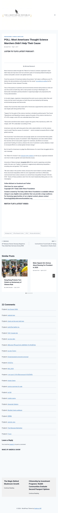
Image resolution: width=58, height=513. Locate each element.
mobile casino (12, 398)
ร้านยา (10, 434)
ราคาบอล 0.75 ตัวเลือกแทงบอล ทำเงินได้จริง (20, 374)
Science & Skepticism (18, 36)
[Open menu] (54, 15)
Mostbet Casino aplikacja (15, 410)
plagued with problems (27, 155)
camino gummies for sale (15, 386)
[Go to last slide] (4, 276)
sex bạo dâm (11, 339)
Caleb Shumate (9, 287)
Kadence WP (37, 508)
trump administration (35, 233)
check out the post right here (16, 321)
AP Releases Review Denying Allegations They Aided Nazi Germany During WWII (15, 243)
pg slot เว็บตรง (12, 351)
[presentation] (14, 267)
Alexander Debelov (13, 404)
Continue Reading (9, 488)
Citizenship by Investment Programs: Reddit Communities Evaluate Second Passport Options (39, 485)
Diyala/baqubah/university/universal (18, 357)
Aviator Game (11, 380)
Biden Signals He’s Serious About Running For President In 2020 (42, 265)
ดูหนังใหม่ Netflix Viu (13, 327)
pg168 (9, 392)
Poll (27, 233)
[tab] (27, 293)
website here (11, 315)
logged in (11, 444)
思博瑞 (10, 416)
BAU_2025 (11, 368)
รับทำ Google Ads (13, 333)
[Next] (54, 276)
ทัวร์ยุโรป (10, 362)
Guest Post (8, 46)
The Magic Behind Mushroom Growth (11, 482)
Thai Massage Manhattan (15, 428)
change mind (8, 233)
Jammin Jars (11, 422)
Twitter (28, 183)
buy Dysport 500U (13, 309)
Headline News (8, 36)
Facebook (20, 183)
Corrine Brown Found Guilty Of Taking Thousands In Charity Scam (43, 243)
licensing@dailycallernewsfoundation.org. (18, 198)
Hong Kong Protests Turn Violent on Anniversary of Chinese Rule (12, 282)
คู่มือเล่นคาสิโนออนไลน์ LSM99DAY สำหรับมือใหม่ (22, 345)
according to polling (41, 81)
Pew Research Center (18, 233)
